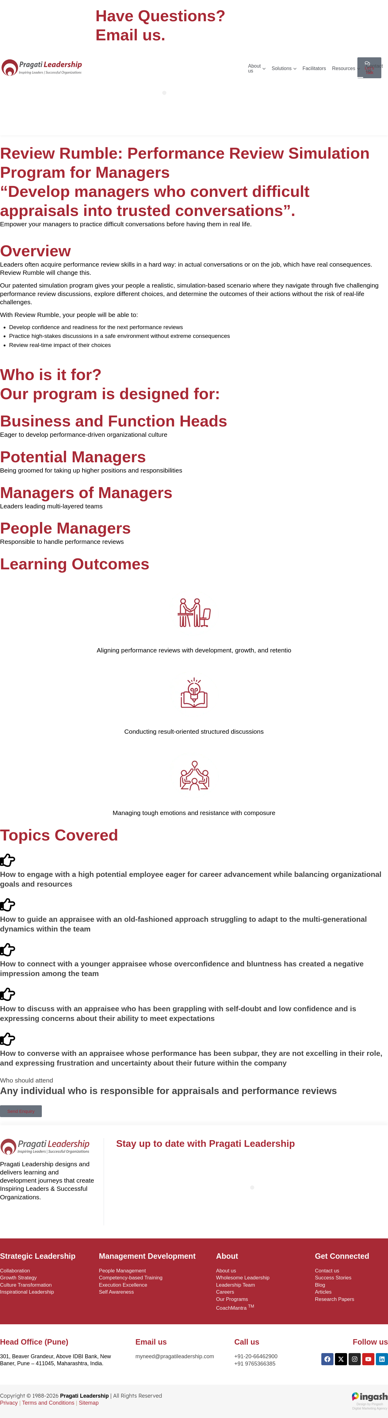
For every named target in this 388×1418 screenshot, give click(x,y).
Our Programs (232, 1299)
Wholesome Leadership (242, 1278)
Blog (320, 1285)
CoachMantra (235, 1307)
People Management (122, 1271)
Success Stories (333, 1278)
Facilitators (314, 68)
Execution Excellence (123, 1285)
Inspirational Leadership (27, 1292)
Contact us (374, 68)
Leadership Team (235, 1285)
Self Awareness (116, 1292)
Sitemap (89, 1403)
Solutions (284, 68)
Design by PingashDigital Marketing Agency (370, 1404)
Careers (225, 1292)
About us (257, 68)
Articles (323, 1292)
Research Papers (334, 1299)
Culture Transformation (26, 1285)
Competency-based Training (130, 1278)
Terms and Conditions (48, 1403)
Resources (346, 68)
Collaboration (15, 1271)
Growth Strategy (18, 1278)
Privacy (9, 1403)
